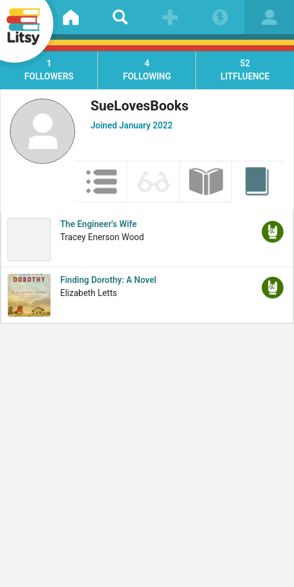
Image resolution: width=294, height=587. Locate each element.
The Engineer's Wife (98, 224)
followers (49, 69)
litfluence (245, 69)
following (147, 69)
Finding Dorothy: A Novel (108, 280)
